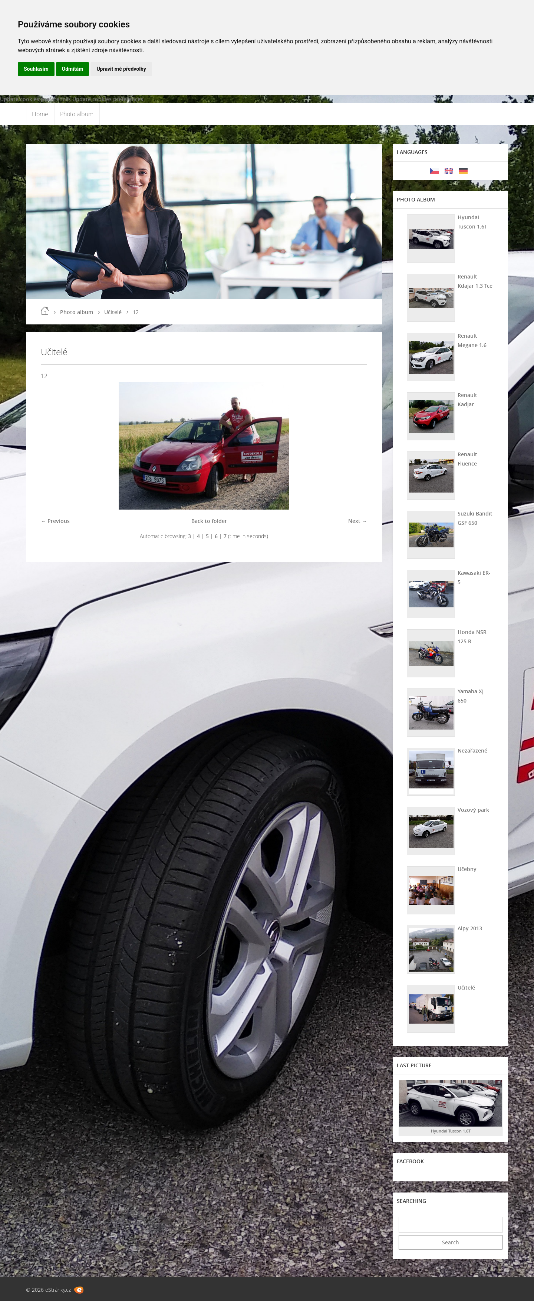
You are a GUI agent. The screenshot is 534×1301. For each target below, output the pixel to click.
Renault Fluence (467, 459)
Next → (357, 520)
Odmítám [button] (72, 69)
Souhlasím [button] (36, 69)
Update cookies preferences (35, 99)
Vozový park (473, 809)
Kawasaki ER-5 (474, 577)
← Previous (55, 520)
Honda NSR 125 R (472, 636)
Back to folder (209, 520)
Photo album (76, 114)
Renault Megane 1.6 (472, 340)
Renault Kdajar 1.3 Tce (475, 281)
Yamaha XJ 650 (471, 696)
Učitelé (113, 312)
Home (40, 114)
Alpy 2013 (470, 928)
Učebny (467, 869)
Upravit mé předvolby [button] (121, 69)
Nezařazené (472, 750)
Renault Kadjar (467, 399)
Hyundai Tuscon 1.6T (472, 222)
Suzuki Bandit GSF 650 (475, 518)
